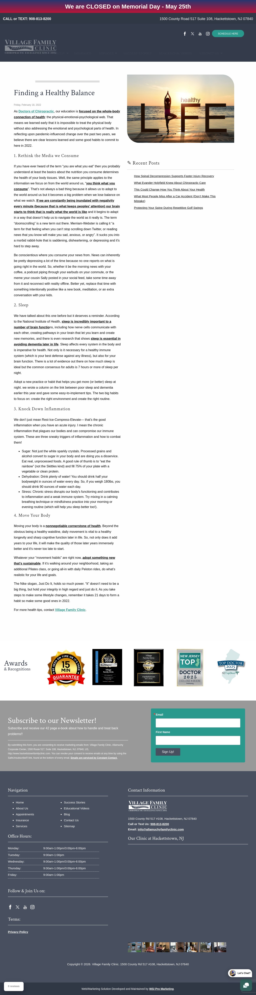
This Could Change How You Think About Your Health (169, 189)
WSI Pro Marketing (161, 988)
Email (159, 714)
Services (103, 53)
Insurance (80, 53)
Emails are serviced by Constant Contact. (94, 757)
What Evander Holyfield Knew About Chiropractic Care (170, 182)
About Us (22, 808)
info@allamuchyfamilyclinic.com (161, 829)
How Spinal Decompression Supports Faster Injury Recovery (174, 176)
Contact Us (206, 53)
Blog (67, 814)
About (58, 53)
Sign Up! (168, 751)
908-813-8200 (40, 19)
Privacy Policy (18, 932)
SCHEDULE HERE (228, 33)
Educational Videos (171, 53)
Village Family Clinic (70, 610)
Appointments (25, 814)
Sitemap (69, 826)
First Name (163, 732)
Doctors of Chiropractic (36, 111)
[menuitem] (41, 53)
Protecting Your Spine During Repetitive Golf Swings (168, 207)
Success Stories (134, 53)
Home (41, 53)
